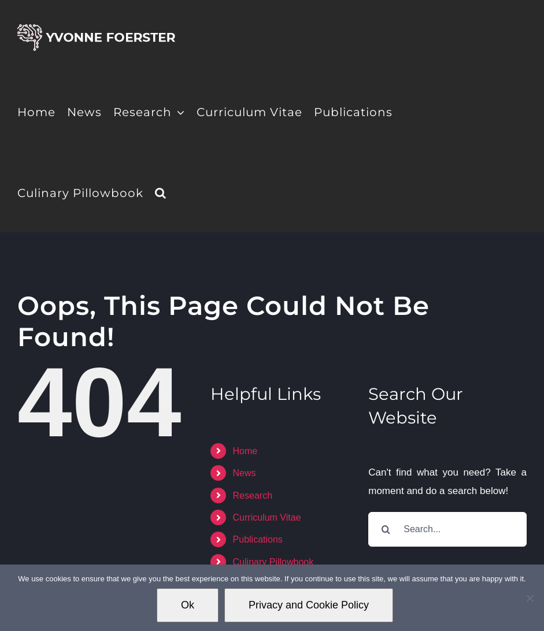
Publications (258, 539)
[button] (160, 191)
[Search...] (447, 529)
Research (252, 495)
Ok (187, 605)
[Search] (385, 529)
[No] (529, 598)
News (244, 473)
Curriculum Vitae (267, 517)
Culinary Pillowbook (273, 562)
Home (245, 451)
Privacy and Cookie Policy (309, 605)
